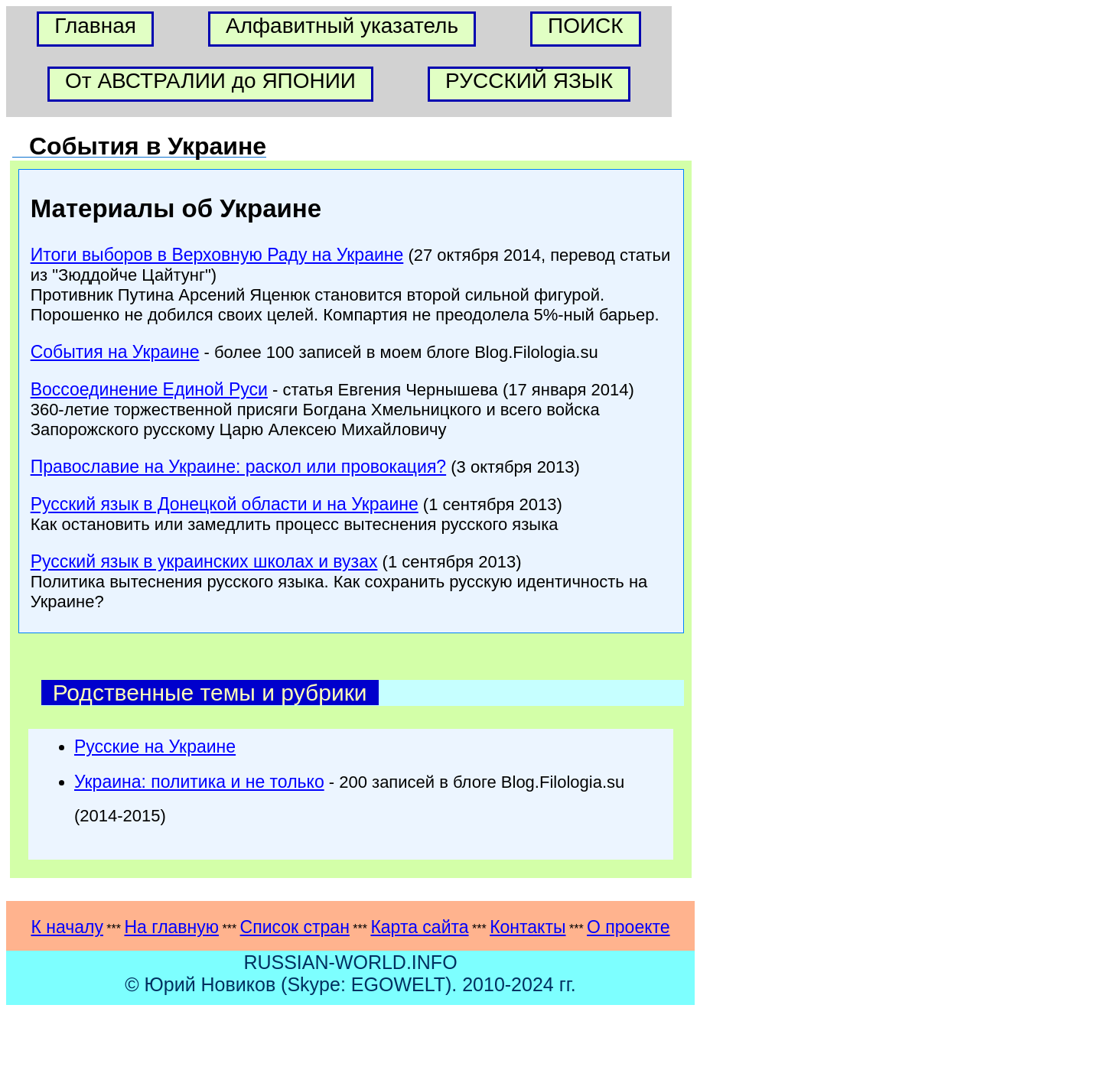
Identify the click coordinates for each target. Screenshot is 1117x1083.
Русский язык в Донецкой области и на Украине (224, 504)
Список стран (295, 927)
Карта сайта (419, 927)
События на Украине (115, 352)
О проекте (628, 927)
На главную (171, 927)
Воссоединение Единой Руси (149, 389)
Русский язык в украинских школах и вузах (204, 561)
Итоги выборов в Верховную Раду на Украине (217, 255)
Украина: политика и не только (199, 782)
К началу (67, 927)
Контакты (527, 927)
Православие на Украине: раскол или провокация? (238, 466)
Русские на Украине (155, 746)
